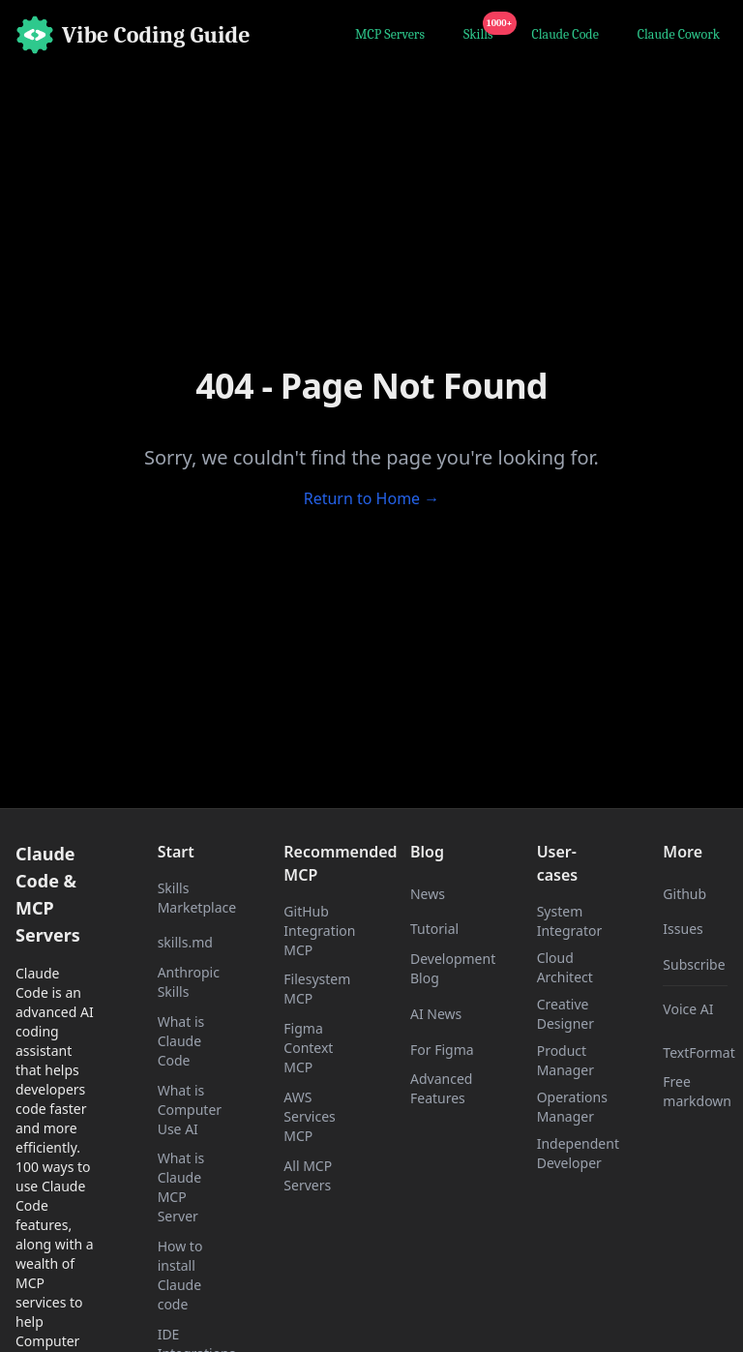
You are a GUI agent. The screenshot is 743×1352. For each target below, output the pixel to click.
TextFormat (698, 1052)
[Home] (133, 34)
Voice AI (688, 1009)
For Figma (442, 1049)
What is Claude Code (181, 1040)
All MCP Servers (307, 1175)
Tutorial (434, 928)
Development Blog (452, 968)
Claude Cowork (679, 34)
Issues (682, 928)
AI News (435, 1014)
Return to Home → (372, 498)
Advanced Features (441, 1088)
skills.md (185, 942)
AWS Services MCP (309, 1116)
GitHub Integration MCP (319, 930)
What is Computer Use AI (190, 1109)
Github (684, 894)
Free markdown (697, 1091)
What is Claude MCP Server (181, 1187)
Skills (482, 32)
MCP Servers (390, 34)
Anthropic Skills (189, 982)
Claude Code (565, 34)
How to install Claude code (180, 1275)
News (427, 894)
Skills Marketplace (197, 897)
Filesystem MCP (316, 988)
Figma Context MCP (308, 1047)
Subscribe (694, 964)
